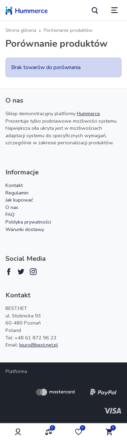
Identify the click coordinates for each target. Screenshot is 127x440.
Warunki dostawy (24, 229)
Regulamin (16, 192)
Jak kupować (19, 199)
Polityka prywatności (28, 221)
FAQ (10, 214)
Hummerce (88, 113)
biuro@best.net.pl (38, 344)
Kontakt (14, 185)
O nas (11, 207)
